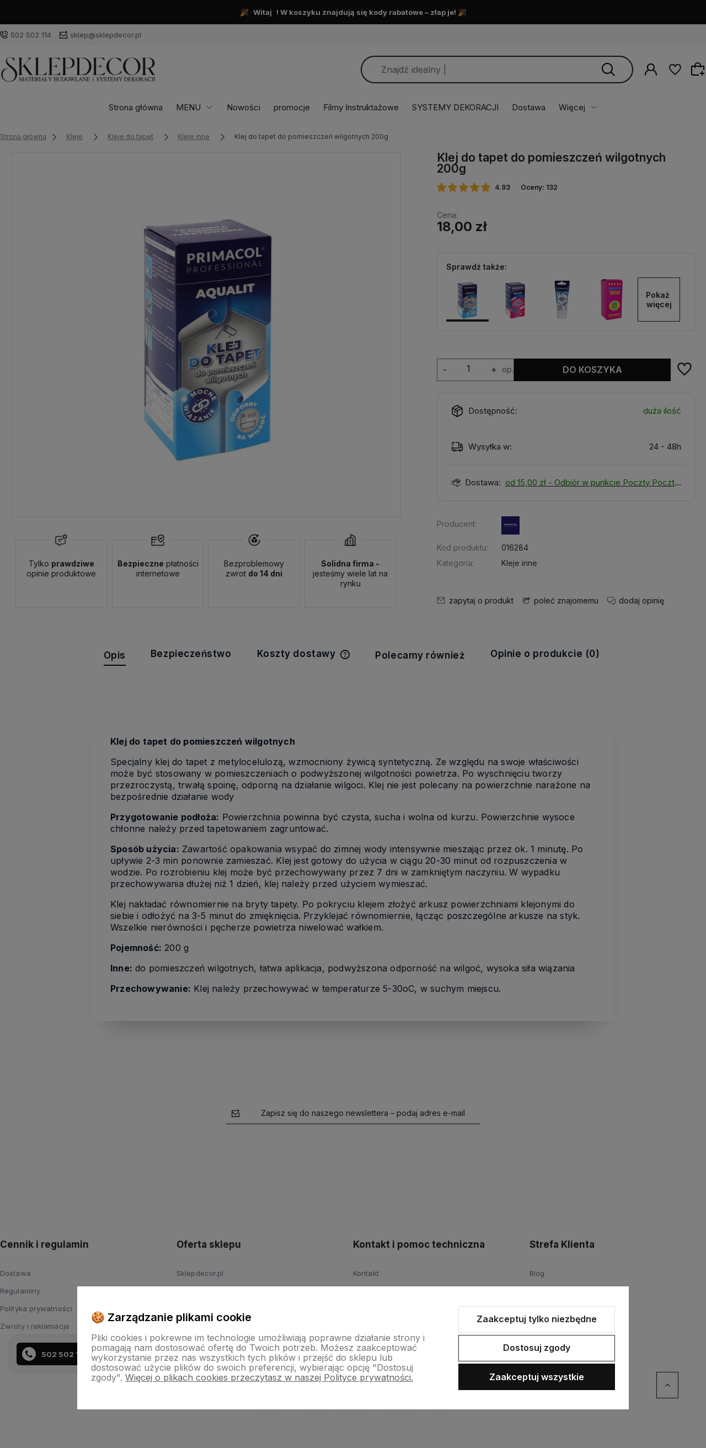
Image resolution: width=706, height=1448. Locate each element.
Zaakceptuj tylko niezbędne (537, 1318)
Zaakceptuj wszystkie (536, 1376)
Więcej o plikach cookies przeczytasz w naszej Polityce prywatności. (269, 1377)
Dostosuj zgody (536, 1347)
